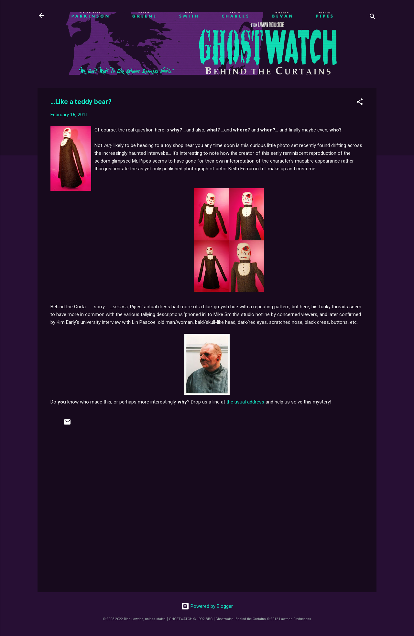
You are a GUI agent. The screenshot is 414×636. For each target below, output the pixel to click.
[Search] (372, 18)
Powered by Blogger (207, 606)
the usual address (245, 402)
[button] (360, 103)
